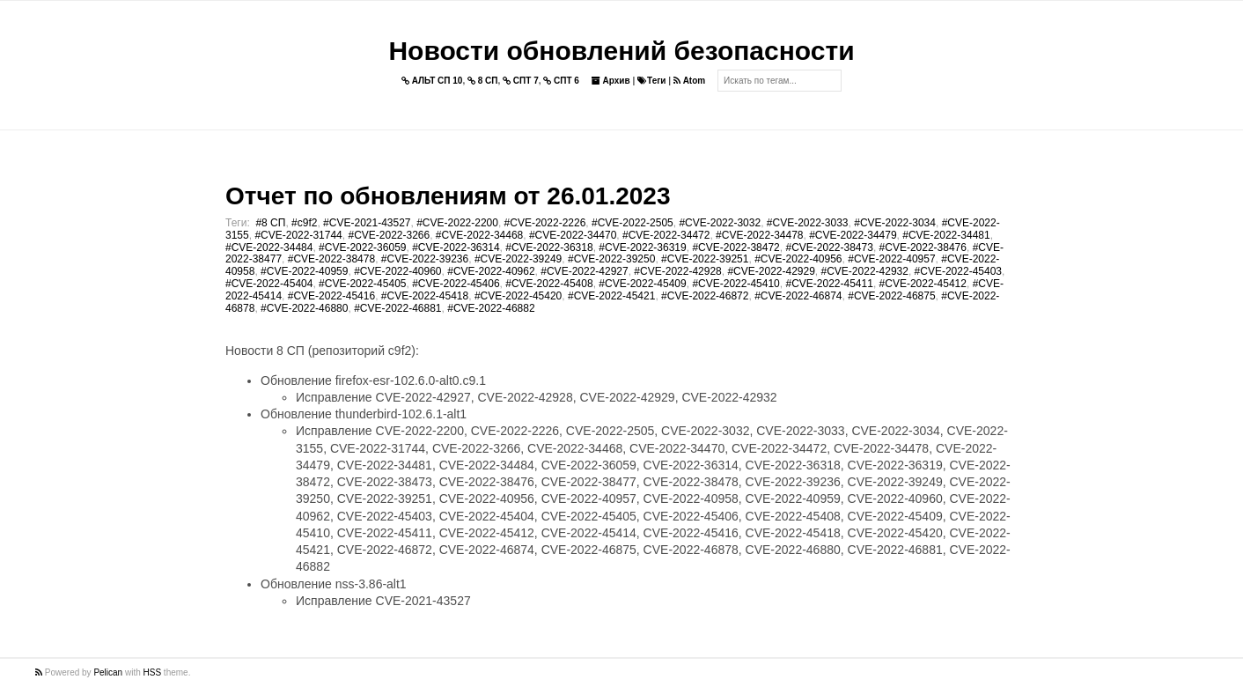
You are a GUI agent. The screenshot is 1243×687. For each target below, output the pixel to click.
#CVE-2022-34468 (479, 235)
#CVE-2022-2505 (632, 223)
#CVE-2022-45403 (958, 271)
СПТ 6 (561, 80)
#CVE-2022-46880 (304, 308)
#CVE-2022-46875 (891, 296)
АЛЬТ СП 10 (432, 80)
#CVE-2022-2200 (457, 223)
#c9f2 (304, 223)
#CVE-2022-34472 (666, 235)
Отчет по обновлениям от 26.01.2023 (447, 196)
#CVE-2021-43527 (366, 223)
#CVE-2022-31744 (298, 235)
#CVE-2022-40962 (490, 271)
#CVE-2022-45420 (518, 296)
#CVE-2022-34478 (759, 235)
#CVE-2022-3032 (720, 223)
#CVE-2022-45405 (362, 283)
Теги (651, 80)
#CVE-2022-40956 (798, 259)
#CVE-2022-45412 (923, 283)
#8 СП (270, 223)
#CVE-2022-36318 (548, 247)
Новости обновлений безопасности (621, 50)
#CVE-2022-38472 (735, 247)
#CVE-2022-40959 (304, 271)
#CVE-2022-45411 (828, 283)
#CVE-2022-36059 (362, 247)
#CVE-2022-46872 (704, 296)
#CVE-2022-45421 (611, 296)
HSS (152, 672)
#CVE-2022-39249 (518, 259)
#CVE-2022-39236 (424, 259)
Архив (611, 80)
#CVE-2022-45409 (642, 283)
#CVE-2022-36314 (455, 247)
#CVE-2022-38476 (923, 247)
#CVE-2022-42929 (770, 271)
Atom (689, 80)
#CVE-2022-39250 (611, 259)
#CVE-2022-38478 (331, 259)
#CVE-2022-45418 (424, 296)
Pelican (107, 672)
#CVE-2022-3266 (389, 235)
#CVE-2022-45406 (455, 283)
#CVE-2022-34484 (269, 247)
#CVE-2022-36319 (642, 247)
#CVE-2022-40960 (397, 271)
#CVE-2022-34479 (852, 235)
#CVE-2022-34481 (945, 235)
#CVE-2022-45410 (735, 283)
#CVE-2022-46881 (397, 308)
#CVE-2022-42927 (584, 271)
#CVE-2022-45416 (331, 296)
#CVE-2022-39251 (704, 259)
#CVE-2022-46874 (798, 296)
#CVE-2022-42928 (677, 271)
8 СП (482, 80)
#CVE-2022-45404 (269, 283)
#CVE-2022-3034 (895, 223)
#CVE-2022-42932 (864, 271)
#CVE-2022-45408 (548, 283)
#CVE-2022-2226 (545, 223)
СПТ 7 (521, 80)
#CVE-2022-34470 (572, 235)
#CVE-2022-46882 (490, 308)
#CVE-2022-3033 (808, 223)
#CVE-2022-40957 (891, 259)
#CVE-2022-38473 (828, 247)
